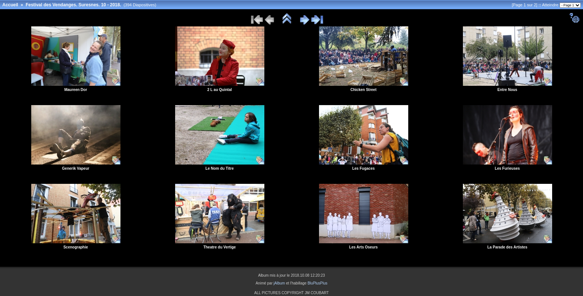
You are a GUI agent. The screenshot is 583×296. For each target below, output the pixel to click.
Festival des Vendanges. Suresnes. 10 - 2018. (73, 4)
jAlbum (279, 283)
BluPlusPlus (317, 283)
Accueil (10, 4)
